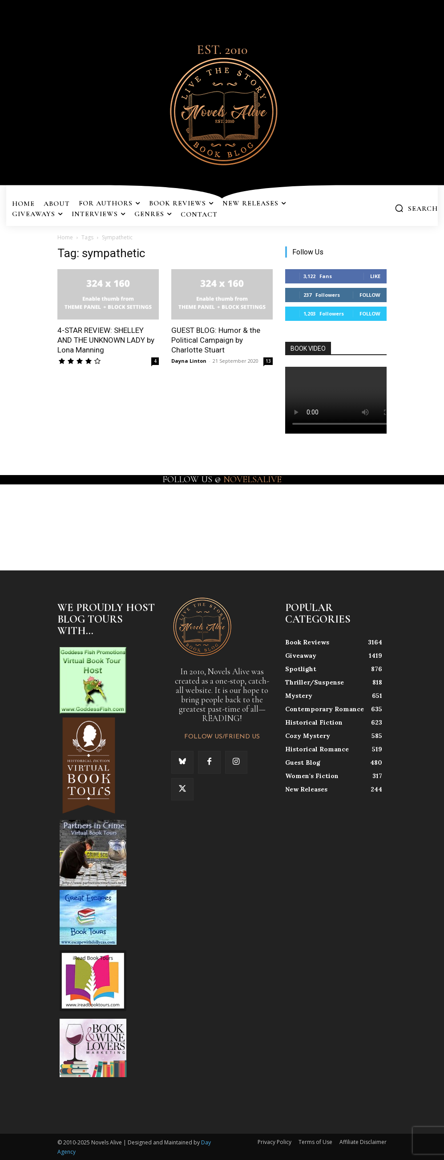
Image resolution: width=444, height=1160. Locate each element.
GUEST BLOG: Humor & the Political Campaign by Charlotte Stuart (215, 340)
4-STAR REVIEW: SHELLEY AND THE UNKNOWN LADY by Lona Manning (105, 340)
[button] (416, 208)
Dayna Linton (188, 360)
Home (65, 237)
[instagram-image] (27, 520)
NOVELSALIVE (252, 479)
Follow (369, 294)
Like (375, 276)
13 (268, 361)
